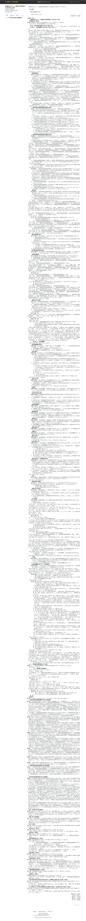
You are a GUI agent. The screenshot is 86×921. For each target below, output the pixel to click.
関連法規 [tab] (12, 15)
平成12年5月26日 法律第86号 (15, 17)
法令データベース (43, 2)
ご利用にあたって (50, 911)
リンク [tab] (22, 15)
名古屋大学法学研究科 (42, 911)
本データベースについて (75, 2)
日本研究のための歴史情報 (11, 1)
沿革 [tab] (7, 15)
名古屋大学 (34, 911)
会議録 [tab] (17, 15)
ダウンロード (77, 905)
